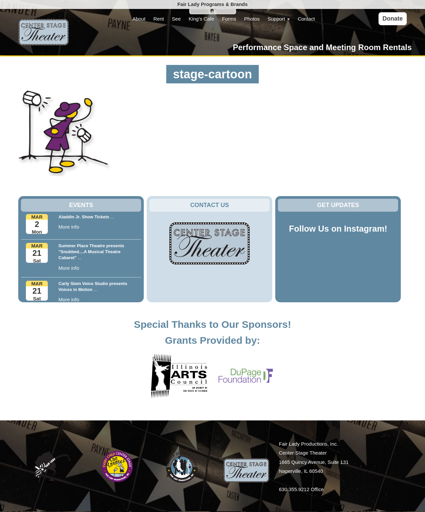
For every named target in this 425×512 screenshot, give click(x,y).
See (176, 19)
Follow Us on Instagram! (338, 228)
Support (279, 19)
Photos (252, 19)
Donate (392, 18)
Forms (229, 19)
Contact (306, 19)
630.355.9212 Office (301, 489)
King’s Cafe (201, 19)
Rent (158, 19)
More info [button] (68, 227)
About (138, 19)
